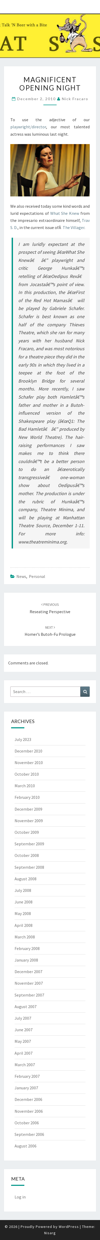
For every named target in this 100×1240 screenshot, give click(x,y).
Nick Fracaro (75, 98)
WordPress (69, 1226)
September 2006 (29, 1134)
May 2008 (23, 913)
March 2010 (25, 785)
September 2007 (29, 995)
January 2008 (26, 960)
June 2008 (24, 901)
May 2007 (23, 1041)
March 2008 (25, 936)
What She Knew (64, 213)
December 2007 (28, 971)
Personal (37, 576)
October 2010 (27, 774)
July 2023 (23, 739)
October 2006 (27, 1122)
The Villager (73, 227)
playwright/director (28, 126)
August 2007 (26, 1006)
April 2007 (24, 1053)
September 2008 (29, 867)
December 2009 (28, 809)
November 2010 (29, 762)
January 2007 (26, 1087)
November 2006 (29, 1111)
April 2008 (24, 925)
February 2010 (27, 797)
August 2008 (26, 878)
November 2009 (29, 820)
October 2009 (27, 832)
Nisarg (50, 1233)
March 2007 (25, 1064)
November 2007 (29, 983)
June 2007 (24, 1029)
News (21, 576)
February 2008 (27, 948)
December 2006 (28, 1099)
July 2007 (23, 1018)
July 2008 (23, 890)
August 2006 (26, 1145)
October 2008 (27, 855)
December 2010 (28, 751)
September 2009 (29, 843)
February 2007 (27, 1076)
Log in (20, 1197)
